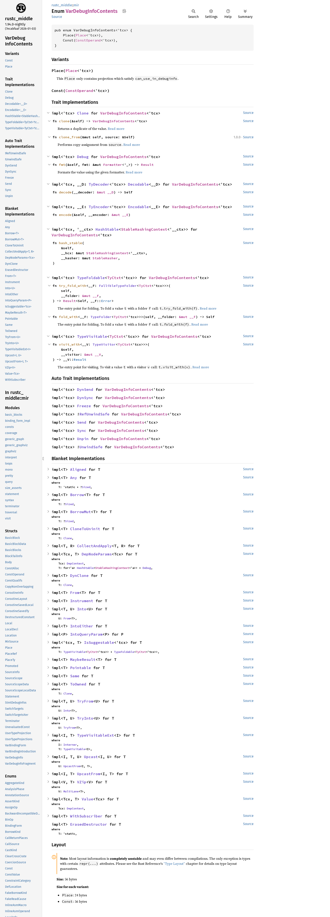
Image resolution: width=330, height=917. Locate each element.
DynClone (79, 575)
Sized (86, 487)
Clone (83, 113)
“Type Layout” (174, 863)
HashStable (107, 229)
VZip (81, 782)
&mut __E (120, 215)
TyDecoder (99, 184)
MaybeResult (83, 659)
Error (106, 301)
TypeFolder (101, 317)
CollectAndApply (94, 545)
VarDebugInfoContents (123, 113)
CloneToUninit (85, 528)
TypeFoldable (91, 277)
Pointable (80, 667)
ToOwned (78, 684)
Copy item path (124, 11)
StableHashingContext (144, 229)
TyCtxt (114, 277)
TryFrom (85, 701)
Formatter (112, 164)
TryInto (85, 718)
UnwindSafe (90, 447)
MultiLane (71, 791)
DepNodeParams (97, 554)
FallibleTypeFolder (118, 285)
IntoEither (81, 626)
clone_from (69, 137)
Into (81, 609)
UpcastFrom (71, 766)
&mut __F (90, 296)
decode (65, 192)
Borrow (77, 494)
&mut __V (92, 354)
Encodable (138, 206)
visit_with (69, 344)
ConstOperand (88, 40)
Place (81, 35)
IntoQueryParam (86, 634)
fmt (62, 164)
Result (147, 164)
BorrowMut (80, 511)
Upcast (91, 756)
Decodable (138, 184)
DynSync (85, 397)
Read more (116, 128)
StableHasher (105, 258)
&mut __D (105, 192)
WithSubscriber (86, 816)
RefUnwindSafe (94, 414)
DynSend (85, 389)
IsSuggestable (99, 642)
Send (81, 422)
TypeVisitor (104, 344)
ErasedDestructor (88, 824)
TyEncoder (99, 206)
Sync (81, 430)
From (74, 592)
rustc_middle (62, 5)
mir (76, 5)
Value (87, 799)
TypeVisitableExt (95, 735)
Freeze (84, 405)
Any (73, 477)
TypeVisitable (92, 336)
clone (64, 121)
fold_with (68, 317)
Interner (70, 745)
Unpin (83, 438)
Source (57, 17)
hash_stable (70, 243)
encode (65, 215)
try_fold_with (72, 285)
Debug (83, 156)
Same (74, 675)
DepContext (75, 563)
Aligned (78, 469)
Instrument (81, 600)
